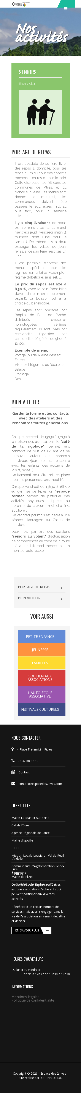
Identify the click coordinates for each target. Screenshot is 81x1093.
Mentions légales (25, 996)
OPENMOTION (51, 1078)
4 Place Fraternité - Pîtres (31, 749)
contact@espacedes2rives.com (36, 784)
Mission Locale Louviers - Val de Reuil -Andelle (37, 857)
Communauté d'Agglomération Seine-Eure (37, 867)
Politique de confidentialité (32, 1000)
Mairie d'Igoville (22, 840)
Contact (20, 772)
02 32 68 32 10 (24, 761)
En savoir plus (27, 930)
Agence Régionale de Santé (30, 833)
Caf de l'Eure (20, 825)
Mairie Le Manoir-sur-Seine (30, 818)
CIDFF (15, 848)
